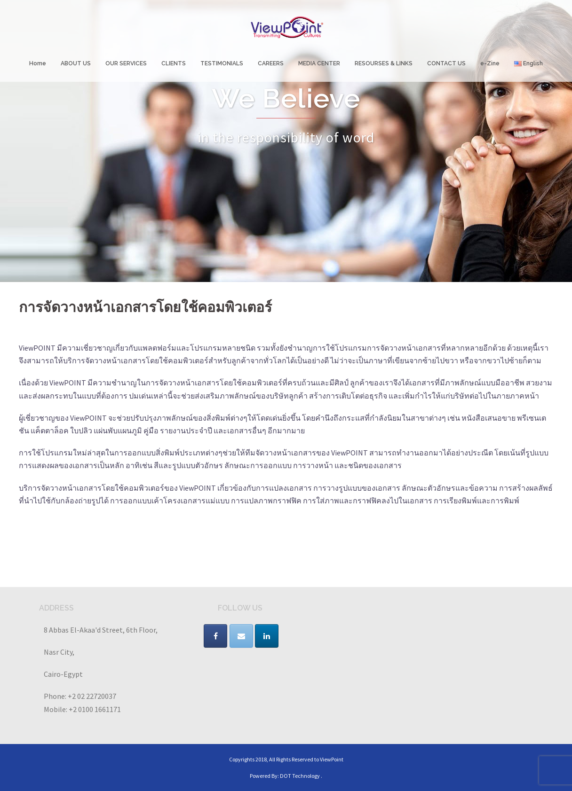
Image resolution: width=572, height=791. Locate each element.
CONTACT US (446, 63)
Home (37, 63)
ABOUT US (76, 63)
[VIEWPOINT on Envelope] (241, 636)
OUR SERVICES (126, 63)
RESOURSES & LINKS (384, 63)
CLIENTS (173, 63)
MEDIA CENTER (319, 63)
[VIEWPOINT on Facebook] (215, 636)
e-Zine (490, 63)
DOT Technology (300, 775)
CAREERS (271, 63)
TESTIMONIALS (221, 63)
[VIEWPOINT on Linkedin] (266, 636)
